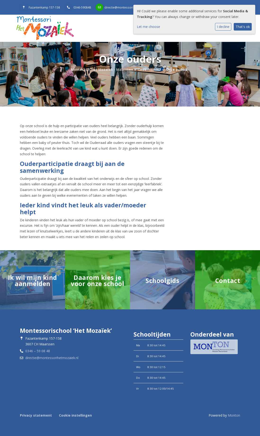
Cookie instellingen (75, 415)
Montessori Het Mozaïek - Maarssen (102, 69)
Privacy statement (36, 415)
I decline (223, 26)
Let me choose (148, 26)
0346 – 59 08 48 (37, 351)
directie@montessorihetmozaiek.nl (128, 7)
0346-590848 (82, 7)
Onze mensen (149, 69)
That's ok (243, 26)
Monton (234, 415)
